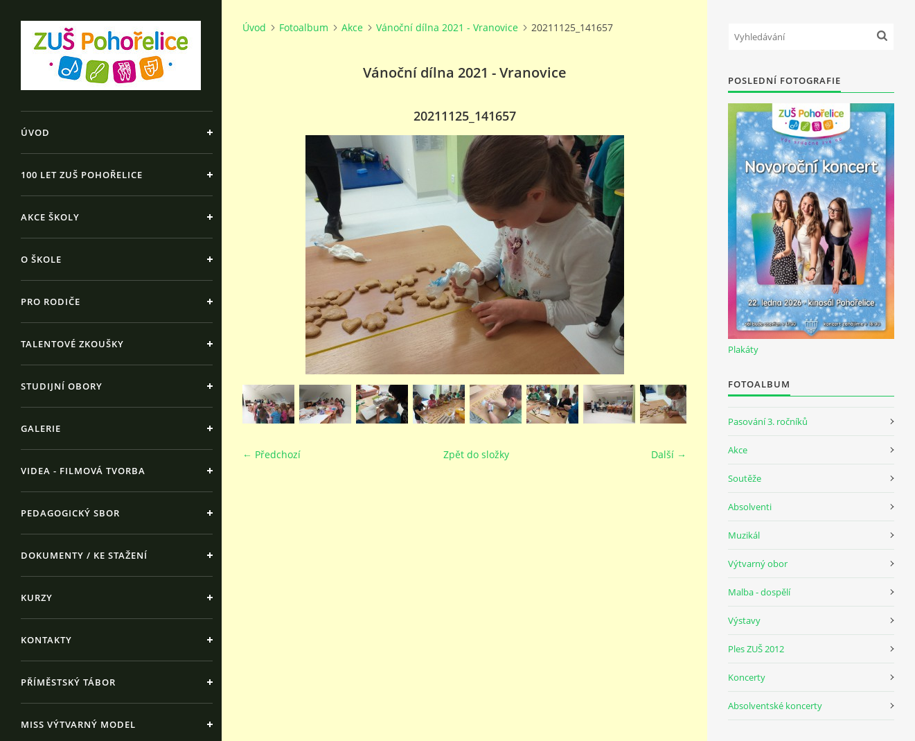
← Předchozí (271, 454)
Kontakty (46, 640)
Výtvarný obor (758, 563)
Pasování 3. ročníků (768, 421)
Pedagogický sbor (70, 513)
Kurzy (37, 597)
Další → (668, 454)
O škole (41, 259)
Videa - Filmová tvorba (83, 470)
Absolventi (750, 506)
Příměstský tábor (68, 682)
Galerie (41, 428)
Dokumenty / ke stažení (84, 555)
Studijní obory (62, 386)
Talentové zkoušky (72, 344)
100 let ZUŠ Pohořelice (82, 174)
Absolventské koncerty (775, 705)
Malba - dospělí (759, 592)
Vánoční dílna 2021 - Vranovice (447, 27)
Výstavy (744, 620)
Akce (352, 27)
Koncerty (746, 677)
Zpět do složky (476, 454)
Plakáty (743, 349)
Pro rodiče (50, 301)
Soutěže (744, 478)
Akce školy (50, 217)
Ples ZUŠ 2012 (756, 649)
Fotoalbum (303, 27)
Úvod (35, 132)
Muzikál (744, 535)
